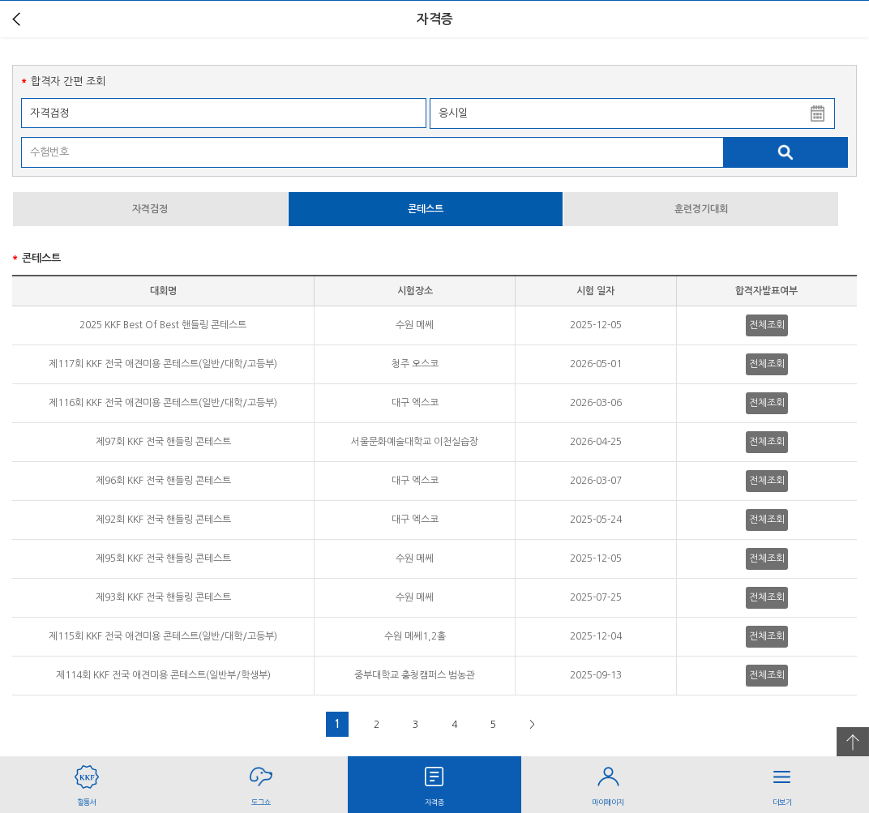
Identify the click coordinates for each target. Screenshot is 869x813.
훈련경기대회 (701, 209)
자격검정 (150, 209)
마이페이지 (608, 781)
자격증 (434, 781)
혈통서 (86, 781)
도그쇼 (260, 781)
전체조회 (767, 325)
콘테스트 (425, 209)
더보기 (782, 781)
